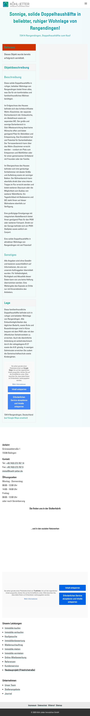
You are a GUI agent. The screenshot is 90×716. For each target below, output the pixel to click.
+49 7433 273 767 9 (15, 467)
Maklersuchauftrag (14, 644)
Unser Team (10, 685)
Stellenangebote (12, 689)
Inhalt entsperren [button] (19, 389)
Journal (8, 693)
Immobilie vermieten (14, 653)
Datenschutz (42, 705)
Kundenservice (12, 665)
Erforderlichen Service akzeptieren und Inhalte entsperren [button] (19, 402)
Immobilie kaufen (13, 628)
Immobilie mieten (12, 648)
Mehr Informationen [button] (19, 384)
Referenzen (10, 661)
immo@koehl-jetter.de (12, 470)
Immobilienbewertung (15, 640)
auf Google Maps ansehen (16, 417)
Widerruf (51, 705)
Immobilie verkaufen (14, 632)
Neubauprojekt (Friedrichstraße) (20, 669)
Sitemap (59, 705)
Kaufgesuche (11, 636)
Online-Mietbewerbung (15, 657)
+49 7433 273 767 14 (15, 463)
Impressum (32, 705)
